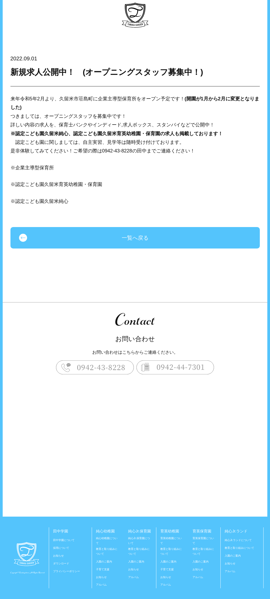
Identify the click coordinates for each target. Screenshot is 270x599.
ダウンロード (61, 563)
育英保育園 (202, 531)
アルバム (101, 584)
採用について (61, 547)
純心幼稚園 (105, 531)
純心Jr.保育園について (139, 541)
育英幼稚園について (171, 541)
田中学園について (64, 540)
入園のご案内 (104, 561)
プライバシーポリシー (66, 571)
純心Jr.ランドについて (238, 540)
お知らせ (58, 555)
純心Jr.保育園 (139, 531)
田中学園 (60, 531)
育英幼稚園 (169, 531)
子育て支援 (102, 569)
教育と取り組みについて (106, 551)
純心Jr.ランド (236, 531)
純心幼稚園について (106, 541)
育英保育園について (203, 541)
